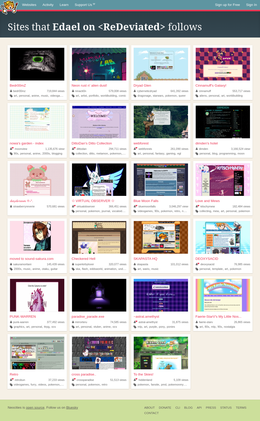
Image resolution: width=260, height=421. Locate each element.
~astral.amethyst (146, 316)
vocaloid (117, 211)
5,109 (181, 379)
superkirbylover (83, 264)
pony (162, 326)
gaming (170, 153)
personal (24, 95)
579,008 (118, 91)
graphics (19, 326)
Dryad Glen (142, 85)
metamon (102, 153)
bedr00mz (18, 91)
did (126, 211)
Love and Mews (207, 201)
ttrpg (47, 326)
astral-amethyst (145, 322)
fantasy (159, 153)
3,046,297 (179, 206)
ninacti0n (79, 91)
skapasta (141, 264)
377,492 (56, 322)
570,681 (56, 206)
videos (42, 384)
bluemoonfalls (145, 206)
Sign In (251, 5)
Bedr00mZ (18, 85)
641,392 (179, 91)
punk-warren (19, 322)
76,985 (242, 264)
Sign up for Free (227, 5)
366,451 (118, 206)
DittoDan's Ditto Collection (92, 143)
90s (16, 153)
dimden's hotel (206, 143)
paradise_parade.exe (88, 316)
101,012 (179, 264)
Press (211, 407)
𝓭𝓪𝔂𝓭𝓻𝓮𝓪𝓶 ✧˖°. (21, 201)
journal (106, 211)
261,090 (179, 148)
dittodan (79, 148)
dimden (202, 148)
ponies (171, 326)
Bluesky (72, 407)
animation (110, 268)
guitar (54, 268)
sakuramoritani (20, 264)
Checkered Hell (83, 259)
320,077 (118, 264)
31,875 (180, 322)
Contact (151, 413)
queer (182, 95)
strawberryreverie (22, 206)
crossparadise (83, 379)
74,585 (118, 322)
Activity (47, 5)
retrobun (17, 379)
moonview (18, 148)
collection (81, 153)
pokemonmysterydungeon (184, 384)
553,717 (241, 91)
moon (241, 153)
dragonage (144, 95)
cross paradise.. (84, 374)
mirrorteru (79, 322)
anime (35, 95)
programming (227, 153)
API (199, 407)
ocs (53, 326)
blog (214, 153)
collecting (205, 211)
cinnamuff (203, 91)
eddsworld (96, 268)
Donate (165, 407)
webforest (141, 143)
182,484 (241, 206)
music (44, 95)
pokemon (171, 95)
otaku (45, 268)
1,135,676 (55, 148)
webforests (143, 148)
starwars (158, 95)
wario (146, 268)
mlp (140, 326)
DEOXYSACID (206, 259)
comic (122, 95)
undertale (124, 268)
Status (226, 407)
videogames (57, 95)
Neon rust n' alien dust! (89, 85)
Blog (188, 407)
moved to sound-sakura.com (31, 259)
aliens (203, 95)
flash (85, 268)
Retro (14, 374)
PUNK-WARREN (23, 316)
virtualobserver (83, 206)
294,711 (118, 148)
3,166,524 (241, 148)
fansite (155, 384)
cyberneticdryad (145, 91)
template (217, 268)
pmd (163, 384)
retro (177, 211)
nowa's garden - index (27, 143)
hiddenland (143, 379)
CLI (177, 407)
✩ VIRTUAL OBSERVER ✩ (93, 201)
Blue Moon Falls (145, 201)
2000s (46, 153)
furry (33, 384)
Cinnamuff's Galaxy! (210, 85)
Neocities (15, 407)
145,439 (56, 264)
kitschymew (205, 206)
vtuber (97, 326)
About (149, 407)
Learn (64, 5)
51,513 (118, 379)
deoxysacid (205, 264)
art (15, 95)
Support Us (85, 5)
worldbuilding (109, 95)
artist (84, 95)
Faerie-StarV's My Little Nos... (218, 316)
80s (207, 326)
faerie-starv (204, 322)
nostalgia (187, 211)
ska (78, 268)
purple (153, 326)
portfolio (93, 95)
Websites (29, 5)
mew (216, 211)
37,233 (56, 379)
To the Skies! (143, 374)
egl (179, 153)
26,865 (242, 322)
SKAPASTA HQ (145, 259)
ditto (91, 153)
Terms (241, 407)
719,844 (56, 91)
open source (35, 407)
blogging (57, 153)
